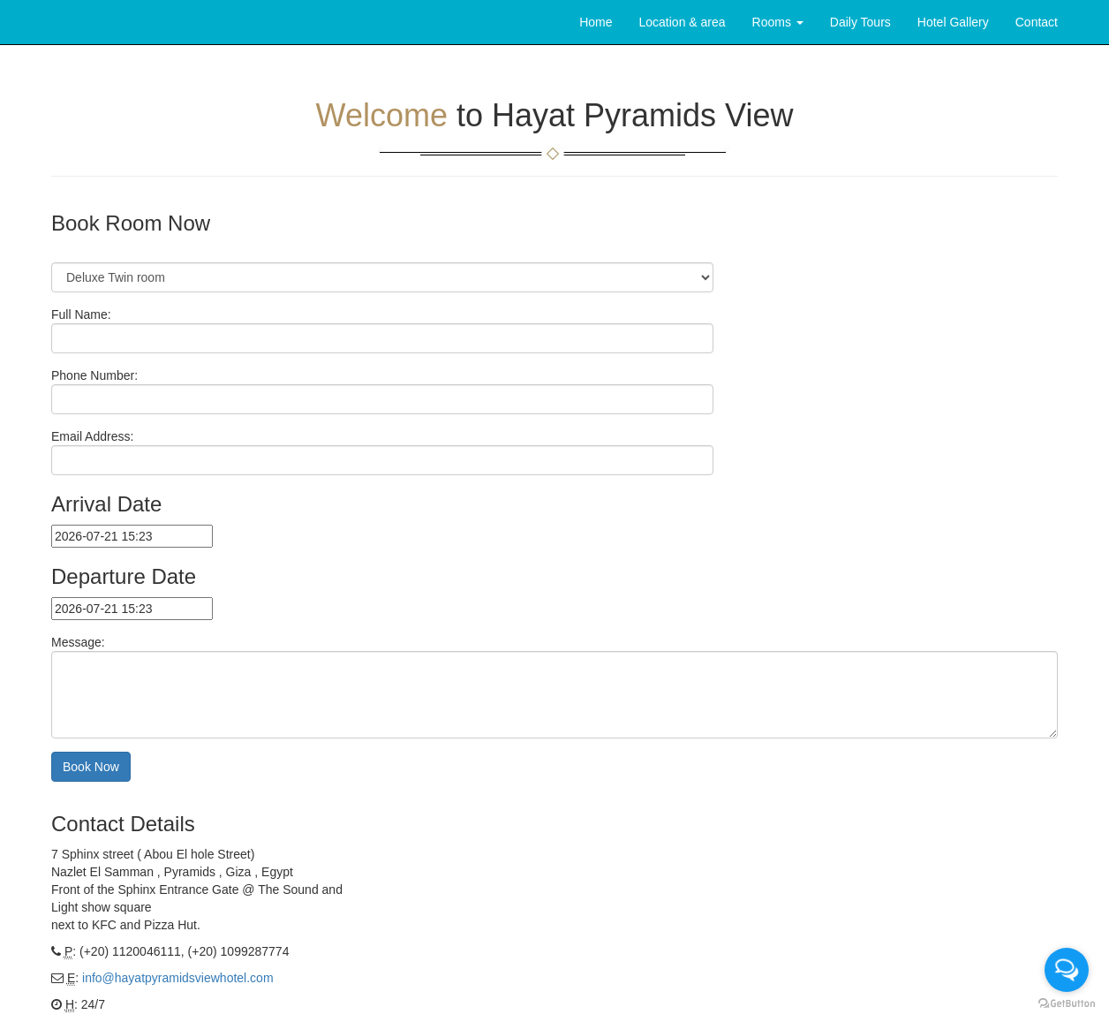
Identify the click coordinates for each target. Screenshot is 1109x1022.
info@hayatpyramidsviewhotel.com (178, 978)
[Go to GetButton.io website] (1066, 1004)
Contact (1036, 22)
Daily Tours (860, 22)
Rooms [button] (777, 22)
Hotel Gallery (953, 22)
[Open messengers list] (1067, 970)
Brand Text (51, 22)
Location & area (682, 22)
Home (595, 22)
